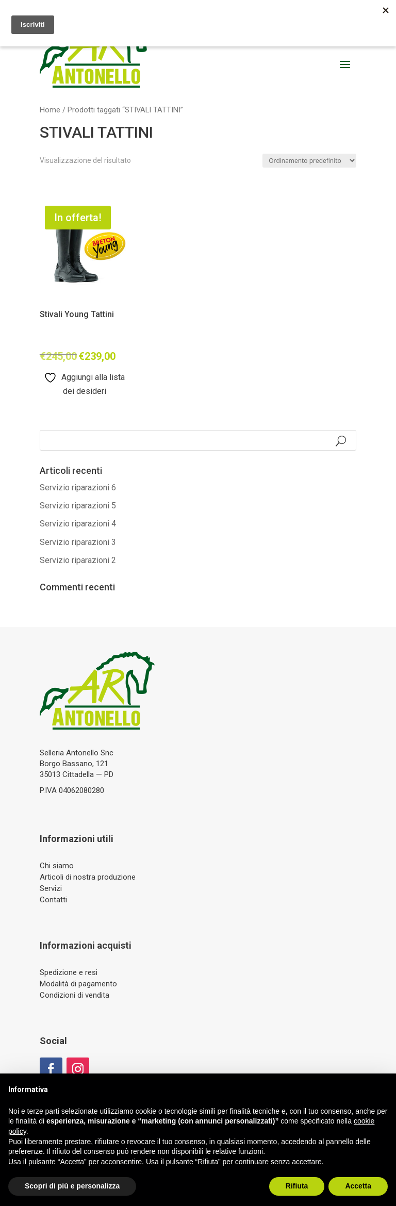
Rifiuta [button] (297, 1186)
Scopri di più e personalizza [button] (72, 1186)
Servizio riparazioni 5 (78, 505)
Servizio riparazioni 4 (78, 523)
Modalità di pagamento (78, 983)
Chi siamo (57, 865)
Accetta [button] (358, 1186)
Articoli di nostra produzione (88, 877)
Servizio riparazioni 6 (78, 487)
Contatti (53, 899)
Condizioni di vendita (74, 995)
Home (50, 109)
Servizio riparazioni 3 (78, 542)
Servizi (51, 888)
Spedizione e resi (68, 972)
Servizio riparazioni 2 (78, 560)
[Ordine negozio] (309, 161)
